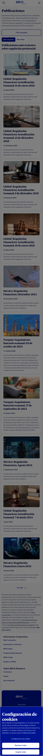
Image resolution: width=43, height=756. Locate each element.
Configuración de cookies (20, 739)
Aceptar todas (20, 752)
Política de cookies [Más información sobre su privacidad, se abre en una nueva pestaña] (29, 733)
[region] (21, 731)
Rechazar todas (21, 745)
